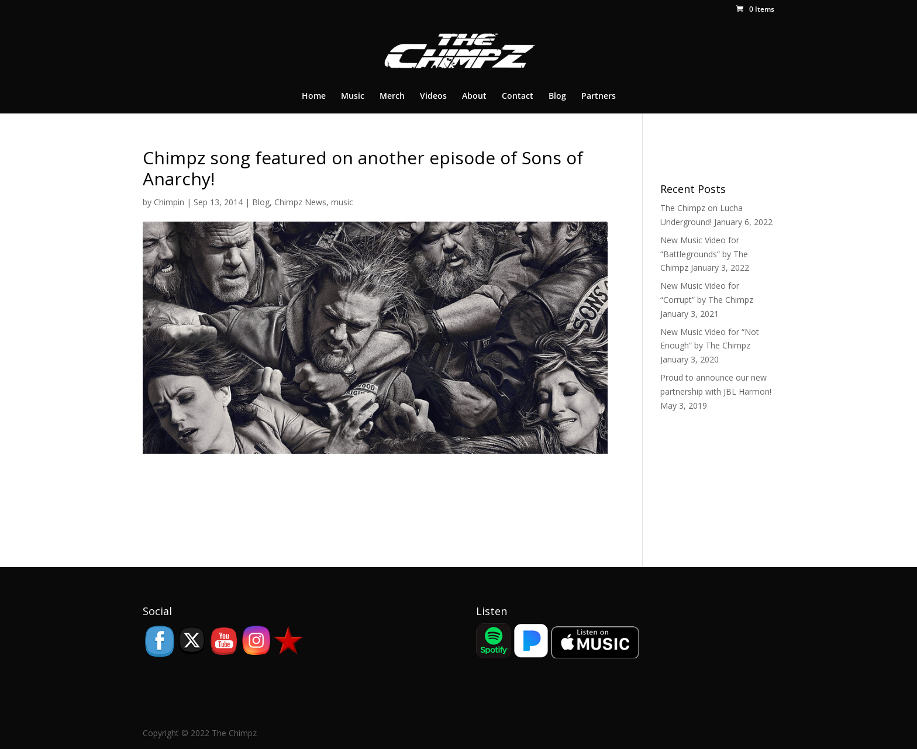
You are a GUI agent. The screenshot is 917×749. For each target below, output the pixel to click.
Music (352, 96)
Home (314, 96)
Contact (517, 96)
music (342, 202)
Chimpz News (300, 202)
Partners (598, 96)
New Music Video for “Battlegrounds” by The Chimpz (704, 254)
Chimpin (169, 202)
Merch (392, 96)
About (474, 96)
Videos (433, 96)
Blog (557, 96)
